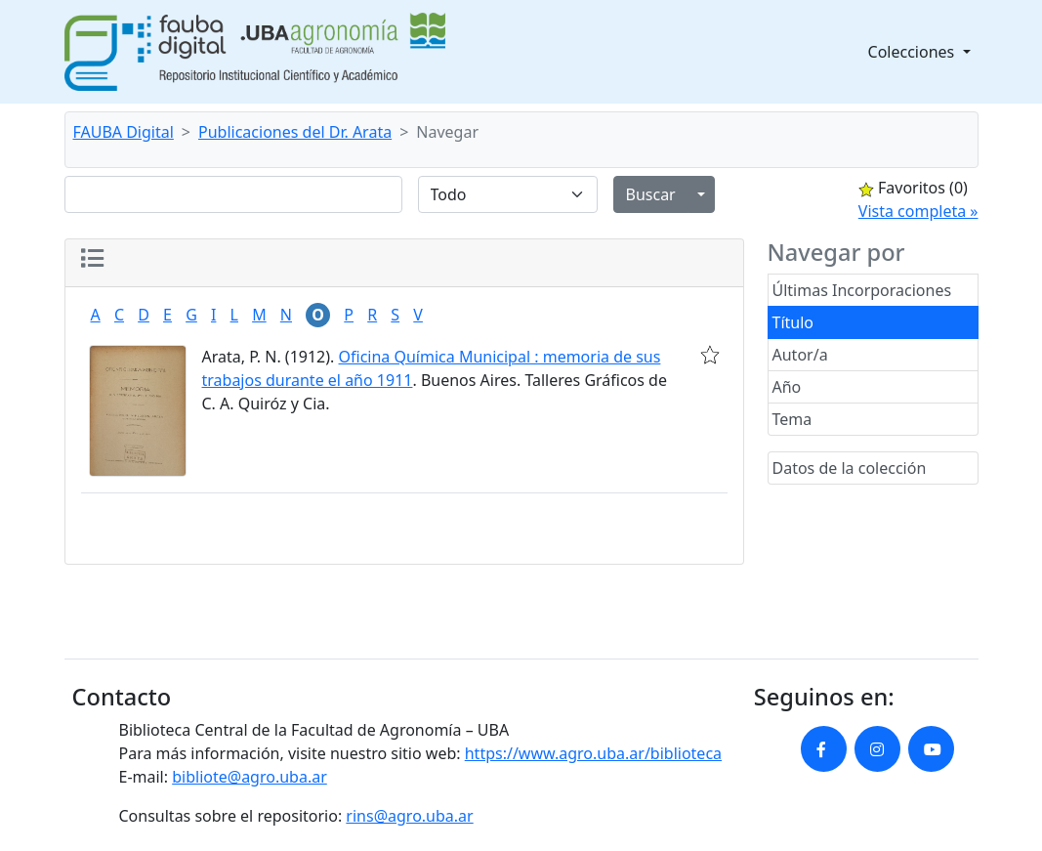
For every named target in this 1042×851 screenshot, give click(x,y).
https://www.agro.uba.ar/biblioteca (593, 753)
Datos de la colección (849, 468)
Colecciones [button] (913, 52)
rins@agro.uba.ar (409, 816)
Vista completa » (918, 211)
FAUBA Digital (123, 132)
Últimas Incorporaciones (862, 290)
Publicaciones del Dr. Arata (295, 132)
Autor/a (800, 354)
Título (793, 322)
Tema (792, 419)
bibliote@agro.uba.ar (249, 776)
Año (787, 387)
